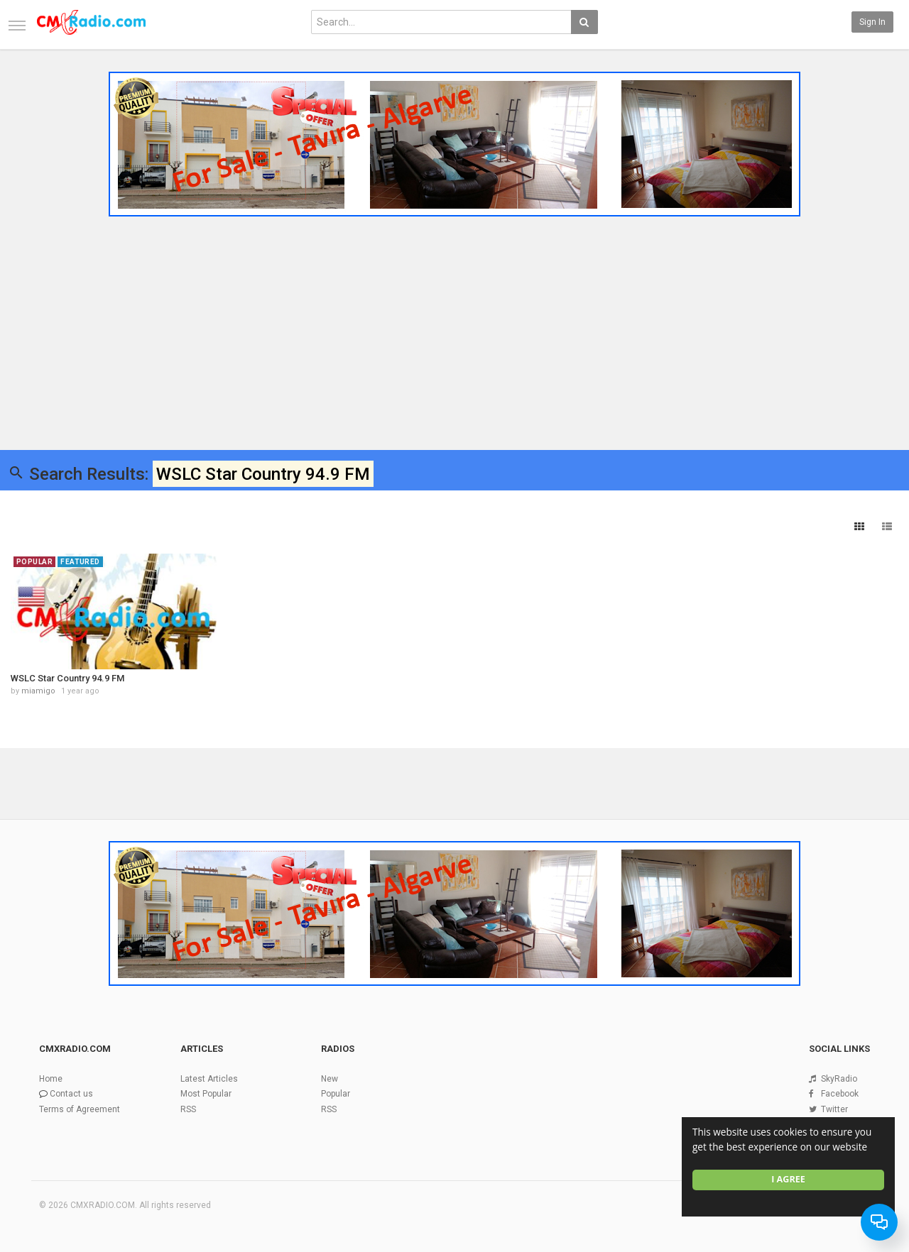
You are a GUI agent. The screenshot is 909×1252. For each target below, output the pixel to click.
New (329, 1079)
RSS (188, 1109)
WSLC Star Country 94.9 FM (67, 678)
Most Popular (206, 1094)
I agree (788, 1179)
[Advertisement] (454, 328)
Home (50, 1079)
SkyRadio (839, 1079)
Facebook (840, 1094)
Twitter (834, 1109)
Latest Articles (209, 1079)
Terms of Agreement (79, 1109)
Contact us (71, 1094)
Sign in (872, 22)
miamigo (38, 691)
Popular (335, 1094)
